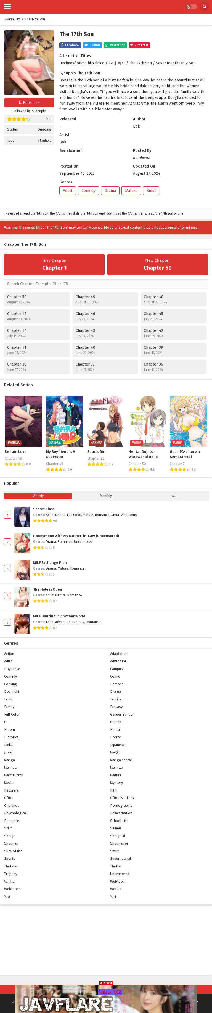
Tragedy (10, 874)
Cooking (10, 684)
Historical (12, 737)
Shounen (11, 843)
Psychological (15, 813)
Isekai (9, 745)
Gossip (115, 722)
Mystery (116, 783)
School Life (119, 821)
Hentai (115, 730)
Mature (131, 190)
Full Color (74, 515)
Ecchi (8, 699)
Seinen (115, 828)
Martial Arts (13, 775)
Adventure (63, 622)
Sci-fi (8, 828)
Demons (117, 684)
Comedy (88, 190)
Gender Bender (122, 714)
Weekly (38, 496)
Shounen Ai (119, 843)
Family (9, 707)
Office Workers (122, 798)
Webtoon (117, 881)
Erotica (115, 699)
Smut (151, 190)
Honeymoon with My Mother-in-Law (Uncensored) (76, 536)
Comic (115, 676)
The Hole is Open (47, 589)
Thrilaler (11, 866)
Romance (102, 515)
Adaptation (119, 654)
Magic (115, 752)
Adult (67, 190)
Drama (110, 190)
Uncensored (83, 542)
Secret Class (43, 509)
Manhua (10, 767)
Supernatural (120, 858)
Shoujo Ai (117, 836)
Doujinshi (11, 691)
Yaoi (7, 897)
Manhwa (44, 140)
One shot (11, 805)
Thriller (116, 866)
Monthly (106, 496)
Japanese (117, 745)
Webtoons (129, 515)
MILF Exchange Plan (50, 562)
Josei (8, 752)
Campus (116, 669)
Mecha (9, 783)
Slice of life (13, 851)
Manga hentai (121, 760)
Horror (115, 737)
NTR (113, 790)
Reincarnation (121, 813)
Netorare (11, 790)
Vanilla (9, 881)
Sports (9, 858)
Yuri (113, 897)
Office (9, 798)
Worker (116, 889)
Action (9, 654)
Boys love (12, 669)
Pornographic (121, 805)
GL (6, 722)
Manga (9, 760)
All (174, 496)
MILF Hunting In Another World (59, 616)
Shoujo (9, 836)
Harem (9, 730)
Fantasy (78, 622)
